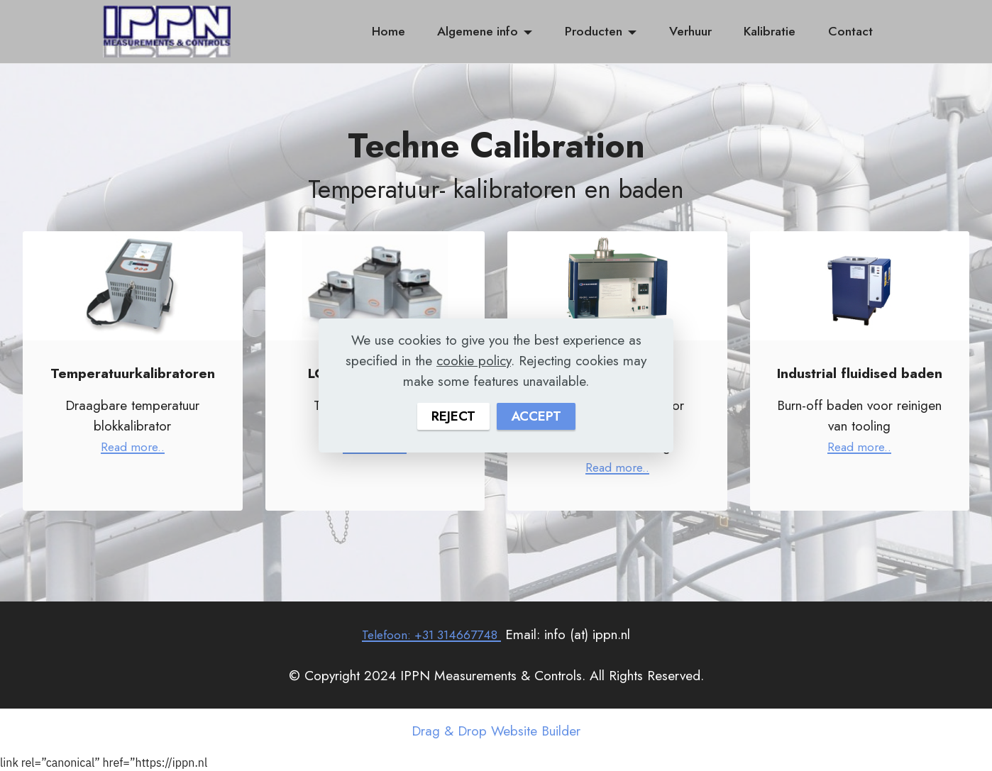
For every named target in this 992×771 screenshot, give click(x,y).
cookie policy (473, 360)
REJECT (452, 416)
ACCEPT (536, 416)
